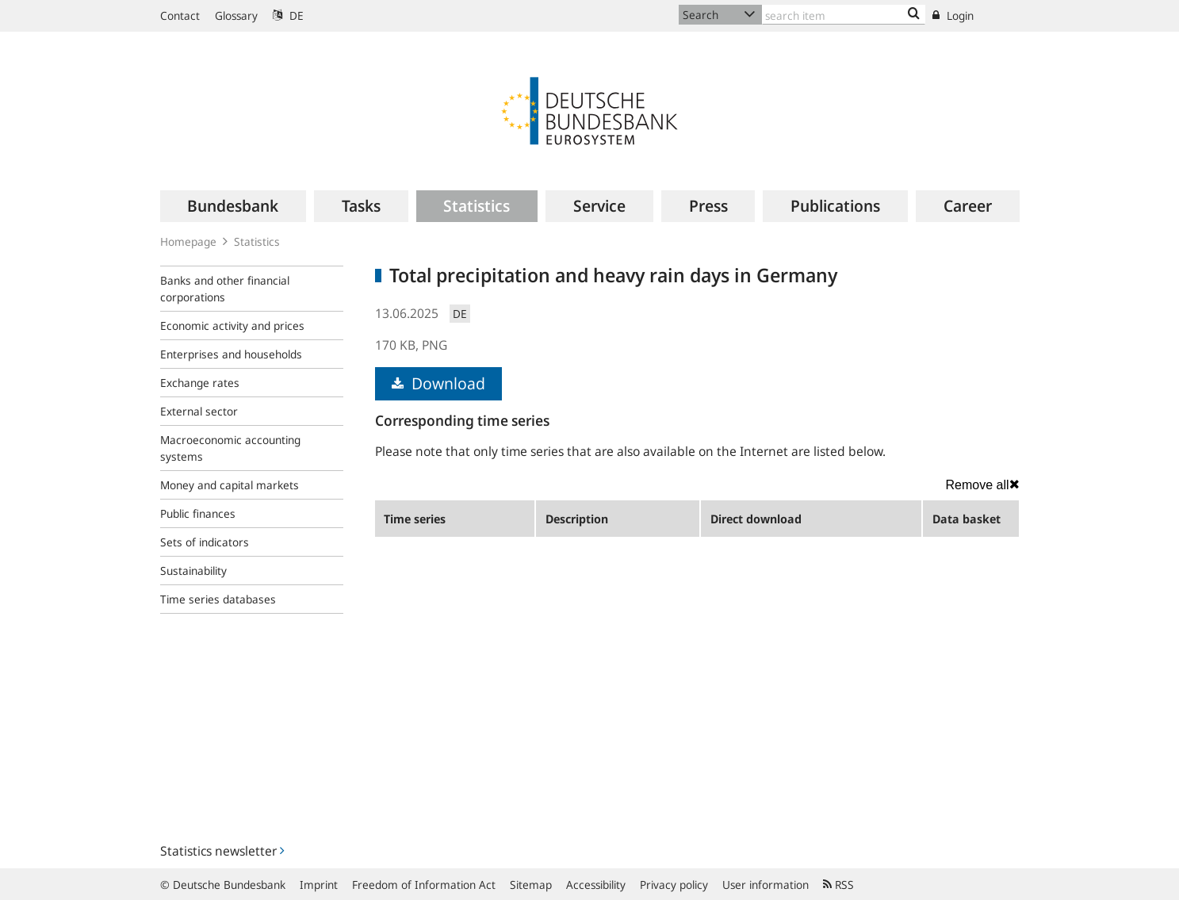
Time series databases (218, 599)
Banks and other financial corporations (224, 288)
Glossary (236, 15)
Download (438, 383)
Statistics (257, 241)
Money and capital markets (229, 484)
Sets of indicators (204, 542)
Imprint (319, 884)
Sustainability (193, 570)
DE (288, 15)
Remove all (982, 484)
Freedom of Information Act (424, 884)
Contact (180, 15)
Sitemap (531, 884)
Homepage (188, 241)
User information (765, 884)
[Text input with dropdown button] (843, 15)
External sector (199, 411)
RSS (838, 884)
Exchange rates (199, 382)
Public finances (197, 513)
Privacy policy (674, 884)
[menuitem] (233, 206)
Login (953, 15)
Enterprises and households (231, 354)
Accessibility (596, 884)
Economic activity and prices (232, 325)
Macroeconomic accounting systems (230, 448)
